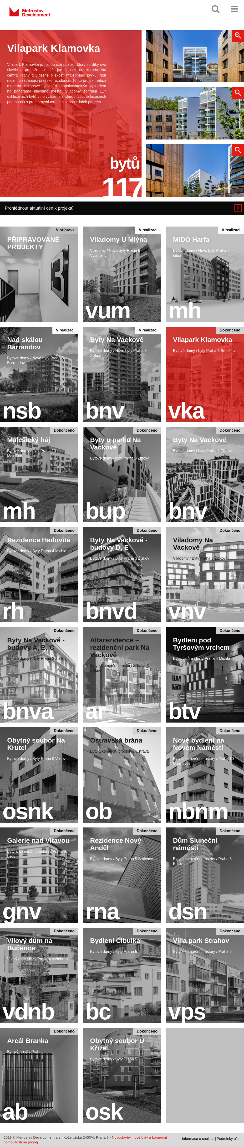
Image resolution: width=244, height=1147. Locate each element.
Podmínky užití (228, 1139)
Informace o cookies (198, 1139)
